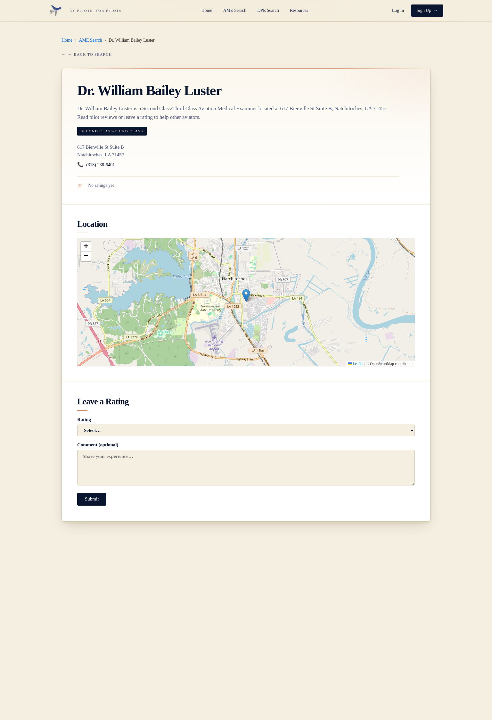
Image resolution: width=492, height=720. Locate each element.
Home (206, 10)
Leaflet (355, 363)
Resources (299, 10)
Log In (398, 10)
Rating (246, 426)
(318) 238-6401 (96, 165)
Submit (92, 498)
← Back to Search (90, 54)
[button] (246, 295)
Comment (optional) (246, 463)
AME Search (234, 10)
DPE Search (268, 10)
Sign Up (423, 10)
